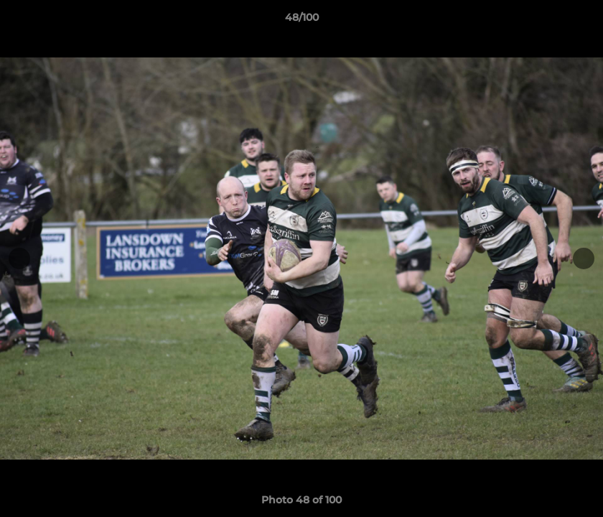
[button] (577, 20)
